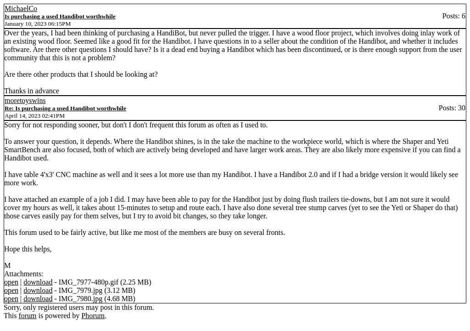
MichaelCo (21, 8)
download (37, 282)
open (11, 282)
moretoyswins (25, 100)
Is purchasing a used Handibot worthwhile (60, 16)
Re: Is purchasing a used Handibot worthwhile (65, 108)
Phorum (93, 316)
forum (27, 316)
